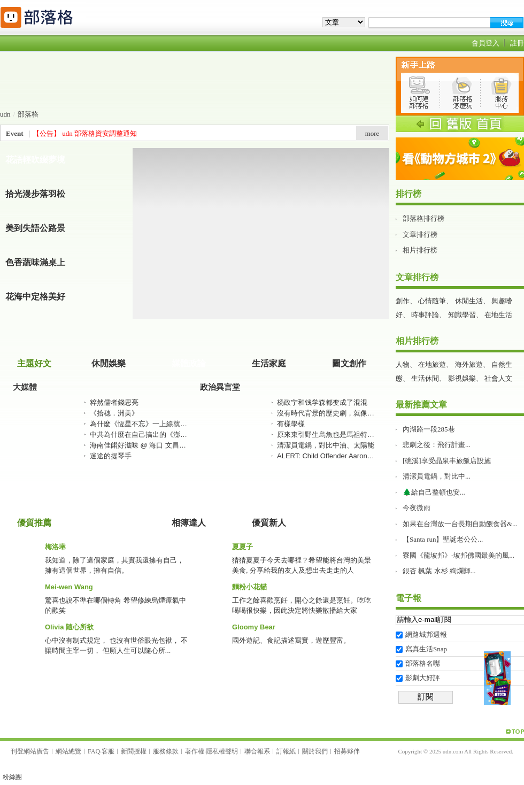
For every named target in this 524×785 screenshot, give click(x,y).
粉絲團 (12, 777)
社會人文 (498, 378)
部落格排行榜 (423, 218)
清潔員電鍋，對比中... (437, 476)
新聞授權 (134, 751)
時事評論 (425, 315)
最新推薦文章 (421, 404)
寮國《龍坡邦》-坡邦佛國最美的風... (458, 555)
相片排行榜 (420, 250)
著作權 (194, 751)
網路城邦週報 (426, 634)
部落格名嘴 (422, 663)
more (372, 133)
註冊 (517, 43)
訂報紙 (286, 751)
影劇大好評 (422, 678)
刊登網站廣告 (30, 751)
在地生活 (498, 315)
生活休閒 (425, 378)
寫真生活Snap (426, 649)
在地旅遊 (432, 364)
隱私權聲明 (222, 751)
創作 (403, 301)
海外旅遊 (469, 364)
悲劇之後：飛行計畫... (437, 445)
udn (5, 114)
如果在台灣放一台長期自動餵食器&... (460, 524)
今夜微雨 (416, 508)
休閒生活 (469, 301)
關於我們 (315, 751)
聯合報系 (257, 751)
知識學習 (462, 315)
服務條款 (166, 751)
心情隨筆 (432, 301)
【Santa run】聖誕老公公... (443, 539)
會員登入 (485, 43)
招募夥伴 (347, 751)
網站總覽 (68, 751)
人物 (403, 364)
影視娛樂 (462, 378)
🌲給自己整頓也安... (434, 492)
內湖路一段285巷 (429, 429)
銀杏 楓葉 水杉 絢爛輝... (439, 571)
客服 (108, 751)
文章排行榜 (420, 234)
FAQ (94, 751)
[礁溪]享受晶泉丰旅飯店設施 (447, 461)
